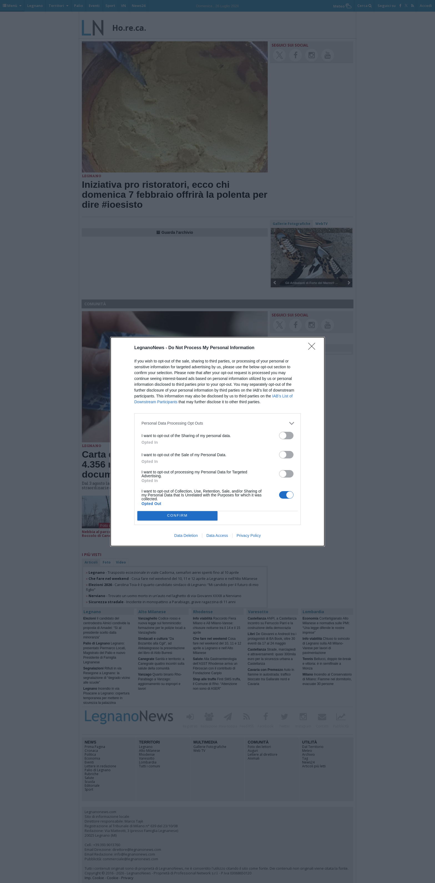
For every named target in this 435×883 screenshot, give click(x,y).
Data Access (217, 535)
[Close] (313, 348)
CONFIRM (177, 516)
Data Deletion (186, 535)
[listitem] (217, 423)
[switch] (286, 435)
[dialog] (217, 441)
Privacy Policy (249, 535)
